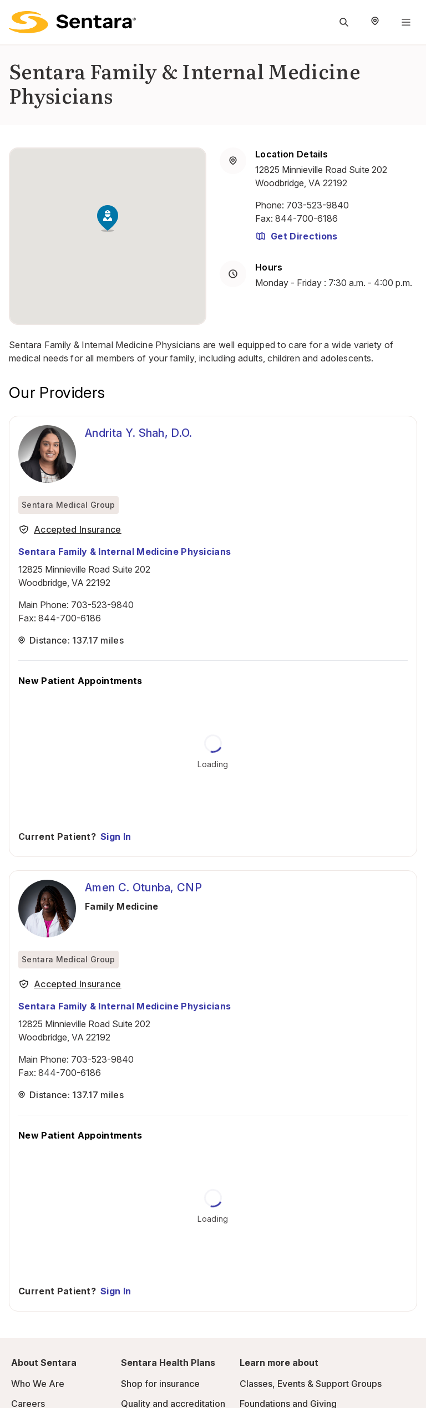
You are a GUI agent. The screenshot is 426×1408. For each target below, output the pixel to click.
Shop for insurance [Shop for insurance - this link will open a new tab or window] (160, 1383)
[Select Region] (375, 22)
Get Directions (296, 236)
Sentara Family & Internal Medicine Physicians (124, 551)
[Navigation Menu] (406, 22)
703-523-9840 (317, 205)
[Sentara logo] (72, 22)
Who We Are (37, 1383)
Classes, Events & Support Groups (311, 1383)
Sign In (115, 836)
